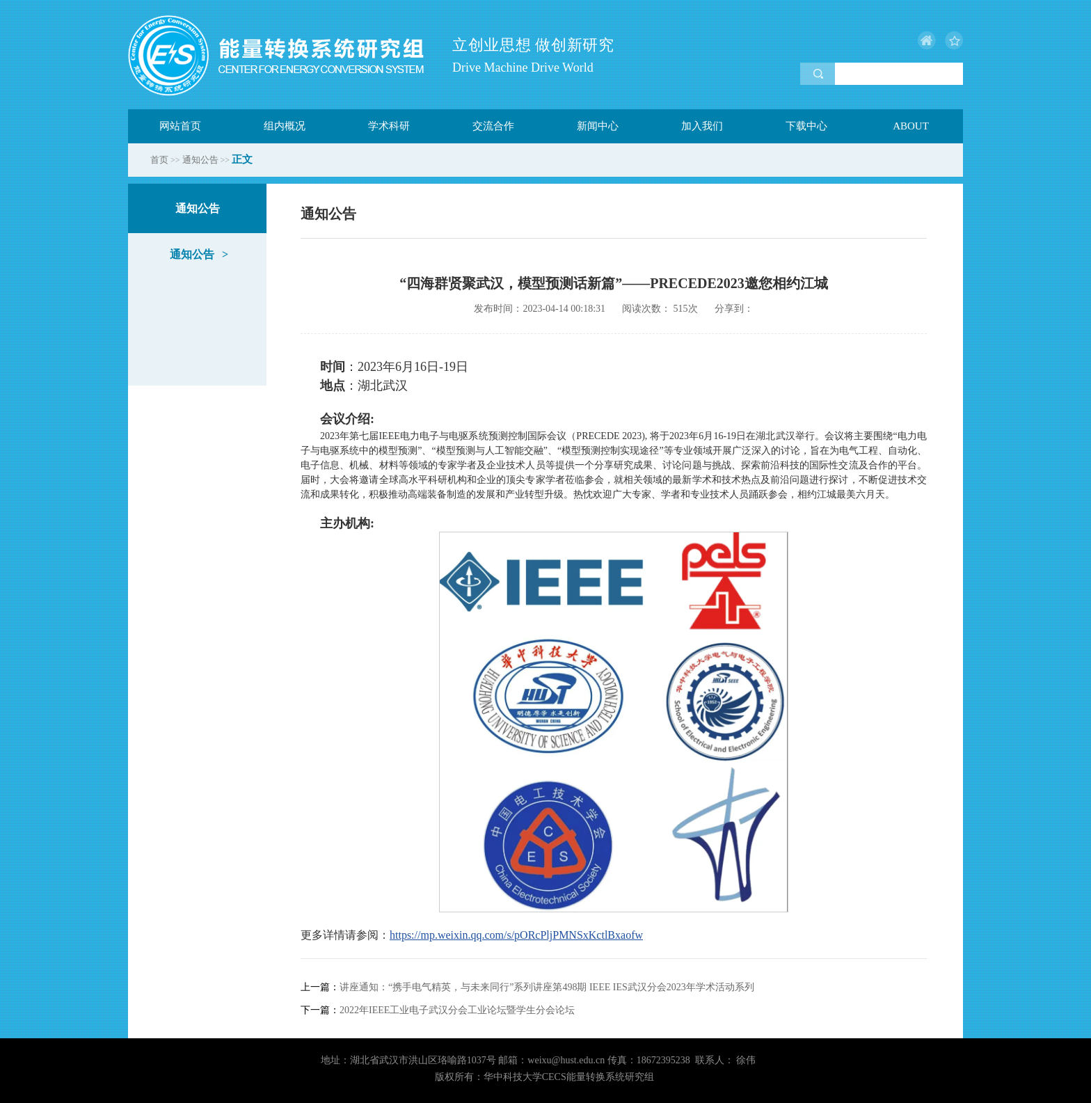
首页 (159, 159)
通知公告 (200, 159)
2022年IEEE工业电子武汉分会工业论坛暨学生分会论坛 (438, 1010)
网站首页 (180, 126)
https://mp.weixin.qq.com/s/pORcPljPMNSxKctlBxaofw (516, 935)
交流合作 (493, 126)
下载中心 (806, 126)
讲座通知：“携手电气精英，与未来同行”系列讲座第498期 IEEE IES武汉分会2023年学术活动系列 (527, 987)
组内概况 (284, 126)
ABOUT (911, 126)
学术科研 (389, 126)
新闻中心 (598, 126)
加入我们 (702, 126)
